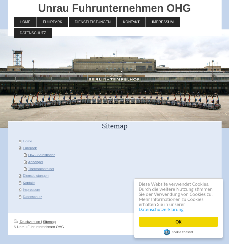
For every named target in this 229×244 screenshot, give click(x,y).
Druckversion (27, 221)
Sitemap (49, 221)
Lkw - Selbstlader (41, 155)
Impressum (31, 189)
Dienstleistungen (35, 175)
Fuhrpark (30, 148)
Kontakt (29, 183)
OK (178, 222)
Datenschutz (32, 197)
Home (27, 141)
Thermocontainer (41, 169)
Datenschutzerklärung (161, 209)
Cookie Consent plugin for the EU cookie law (178, 232)
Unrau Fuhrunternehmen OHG (114, 8)
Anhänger (35, 162)
